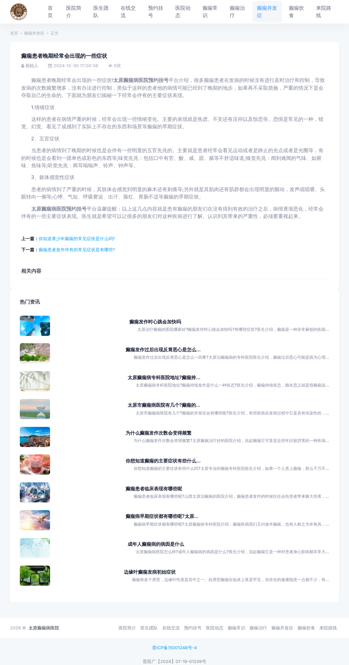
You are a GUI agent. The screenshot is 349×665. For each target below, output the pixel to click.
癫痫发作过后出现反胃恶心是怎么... (163, 349)
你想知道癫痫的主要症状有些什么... (163, 460)
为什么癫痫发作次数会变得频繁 (158, 433)
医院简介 (127, 627)
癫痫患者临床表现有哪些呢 (154, 488)
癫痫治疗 (258, 627)
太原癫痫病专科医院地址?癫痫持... (164, 377)
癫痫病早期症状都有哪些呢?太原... (162, 516)
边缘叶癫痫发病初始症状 (150, 572)
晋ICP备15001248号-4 (174, 647)
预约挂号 (193, 627)
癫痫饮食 (306, 627)
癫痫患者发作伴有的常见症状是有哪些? (77, 249)
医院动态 (214, 627)
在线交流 (171, 627)
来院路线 (328, 627)
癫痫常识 (236, 627)
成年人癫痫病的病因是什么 (156, 544)
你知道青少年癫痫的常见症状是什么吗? (77, 238)
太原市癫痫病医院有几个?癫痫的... (164, 405)
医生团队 (149, 627)
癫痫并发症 (34, 33)
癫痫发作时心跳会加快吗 (155, 321)
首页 (14, 33)
